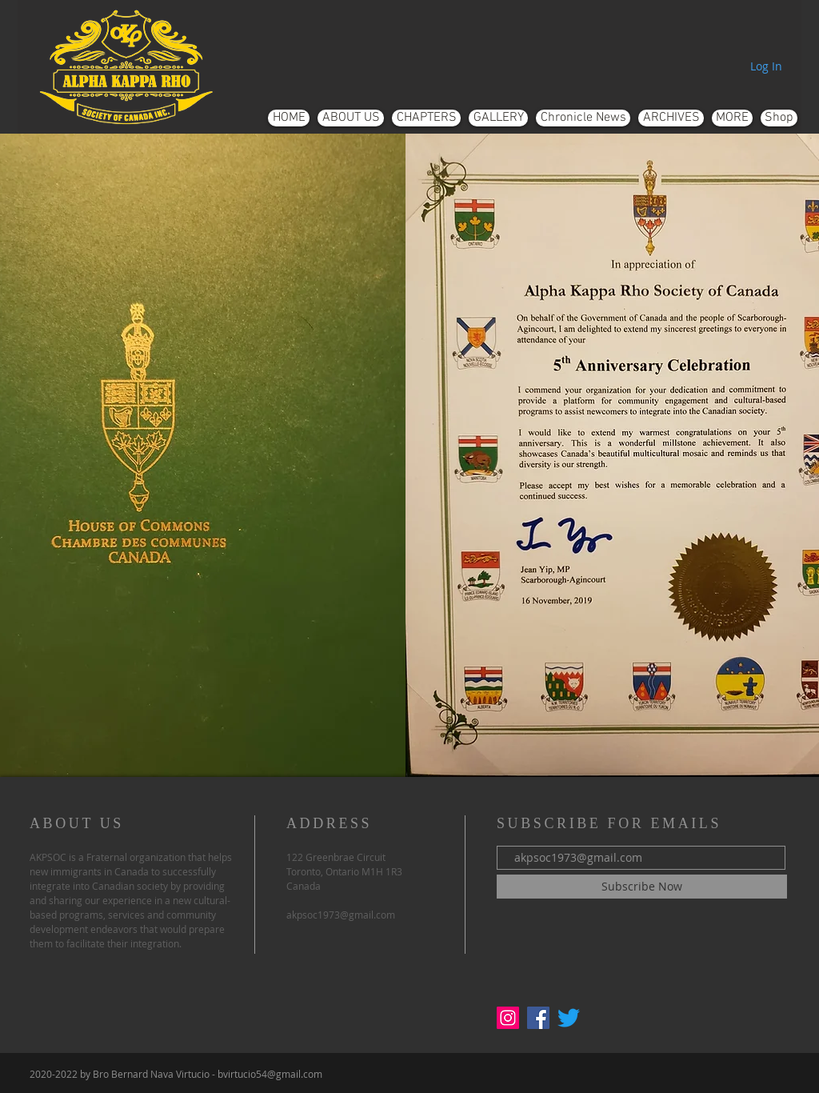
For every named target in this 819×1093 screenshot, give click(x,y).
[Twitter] (568, 1018)
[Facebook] (538, 1018)
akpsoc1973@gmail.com (340, 914)
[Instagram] (508, 1018)
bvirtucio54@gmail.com (270, 1073)
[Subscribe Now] (642, 887)
